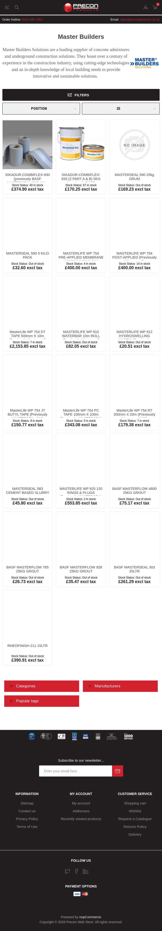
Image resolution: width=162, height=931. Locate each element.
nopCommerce (90, 917)
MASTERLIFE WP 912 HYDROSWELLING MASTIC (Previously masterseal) (134, 338)
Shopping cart (135, 803)
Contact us (27, 811)
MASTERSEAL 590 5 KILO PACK (27, 255)
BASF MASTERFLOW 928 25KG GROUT (81, 569)
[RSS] (94, 870)
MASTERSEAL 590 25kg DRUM (134, 177)
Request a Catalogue (135, 819)
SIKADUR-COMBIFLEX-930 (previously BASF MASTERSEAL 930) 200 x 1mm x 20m (27, 181)
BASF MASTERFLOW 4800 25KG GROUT (134, 491)
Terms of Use (27, 827)
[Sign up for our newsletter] (75, 771)
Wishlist (135, 811)
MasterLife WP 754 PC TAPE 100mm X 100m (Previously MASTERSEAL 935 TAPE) (81, 416)
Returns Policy (135, 827)
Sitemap (27, 803)
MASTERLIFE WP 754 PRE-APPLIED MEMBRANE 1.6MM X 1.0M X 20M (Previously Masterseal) (81, 259)
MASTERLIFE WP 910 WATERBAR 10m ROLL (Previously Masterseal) (81, 336)
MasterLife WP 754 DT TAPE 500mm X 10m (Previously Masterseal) (27, 336)
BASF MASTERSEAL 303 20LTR (134, 569)
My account (81, 803)
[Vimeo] (85, 871)
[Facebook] (76, 871)
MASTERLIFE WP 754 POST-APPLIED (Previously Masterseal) (134, 257)
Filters (82, 95)
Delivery (135, 834)
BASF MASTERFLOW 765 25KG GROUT (27, 569)
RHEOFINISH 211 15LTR (27, 646)
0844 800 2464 (32, 19)
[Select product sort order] (41, 108)
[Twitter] (67, 871)
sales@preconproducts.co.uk (140, 19)
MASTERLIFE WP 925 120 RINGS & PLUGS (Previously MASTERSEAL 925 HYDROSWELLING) (81, 495)
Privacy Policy (27, 819)
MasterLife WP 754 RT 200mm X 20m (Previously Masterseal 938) (134, 414)
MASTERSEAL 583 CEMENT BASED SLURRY (27, 491)
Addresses (81, 811)
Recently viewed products (81, 819)
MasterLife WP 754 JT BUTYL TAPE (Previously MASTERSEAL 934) (27, 414)
